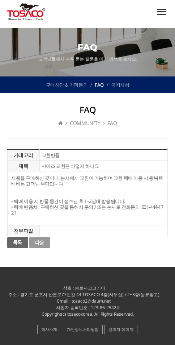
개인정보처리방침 (83, 329)
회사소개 (49, 329)
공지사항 (120, 85)
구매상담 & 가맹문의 (67, 85)
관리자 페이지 (120, 329)
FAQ (99, 85)
